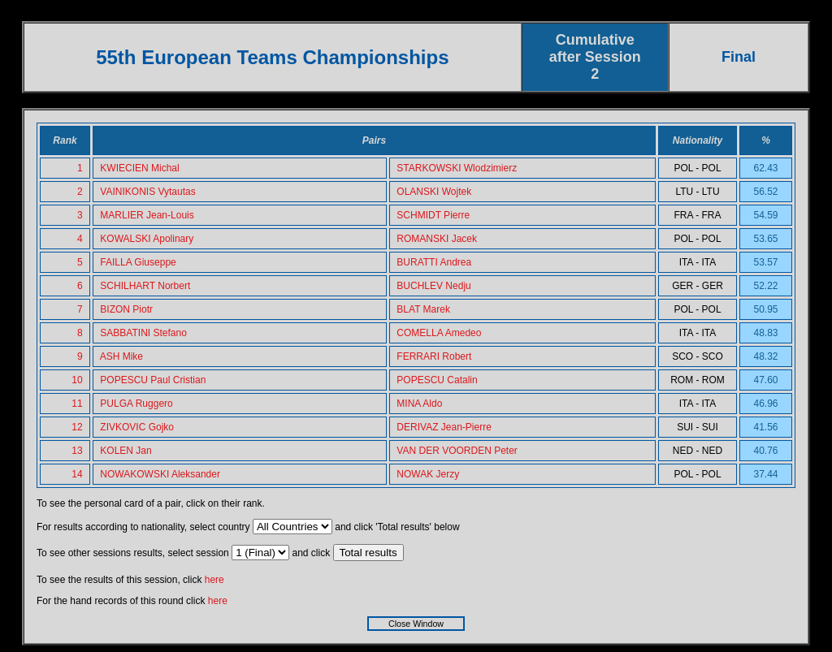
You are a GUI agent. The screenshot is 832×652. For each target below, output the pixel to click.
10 (77, 380)
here (214, 579)
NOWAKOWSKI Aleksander (160, 474)
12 (77, 427)
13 (77, 450)
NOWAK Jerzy (427, 474)
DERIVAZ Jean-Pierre (443, 427)
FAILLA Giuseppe (138, 262)
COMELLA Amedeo (438, 333)
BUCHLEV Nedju (433, 285)
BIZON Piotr (126, 309)
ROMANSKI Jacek (436, 238)
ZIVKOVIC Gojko (137, 427)
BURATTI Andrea (433, 262)
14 (77, 474)
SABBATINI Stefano (143, 333)
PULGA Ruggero (136, 403)
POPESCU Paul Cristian (153, 380)
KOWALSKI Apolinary (146, 238)
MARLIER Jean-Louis (146, 215)
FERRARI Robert (433, 356)
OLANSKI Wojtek (433, 191)
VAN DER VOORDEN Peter (456, 450)
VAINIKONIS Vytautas (147, 191)
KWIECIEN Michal (139, 168)
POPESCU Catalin (436, 380)
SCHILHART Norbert (145, 285)
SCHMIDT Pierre (433, 215)
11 (77, 403)
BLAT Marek (423, 309)
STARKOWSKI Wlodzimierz (456, 168)
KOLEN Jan (125, 450)
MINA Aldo (419, 403)
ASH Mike (121, 356)
